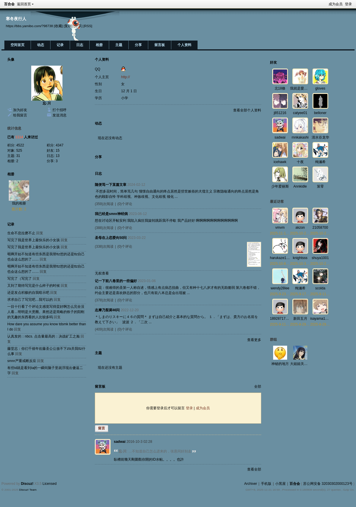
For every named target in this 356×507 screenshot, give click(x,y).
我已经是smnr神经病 (111, 214)
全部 (257, 386)
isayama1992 (320, 319)
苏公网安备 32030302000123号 (327, 484)
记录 (60, 45)
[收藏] (58, 26)
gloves (320, 88)
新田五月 (300, 319)
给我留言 (20, 115)
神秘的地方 (280, 364)
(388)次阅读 (104, 228)
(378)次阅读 (104, 300)
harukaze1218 (281, 258)
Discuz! (27, 484)
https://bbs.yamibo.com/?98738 (29, 26)
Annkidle (300, 186)
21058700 (320, 227)
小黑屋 (280, 484)
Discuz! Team (27, 489)
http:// (125, 77)
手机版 (266, 484)
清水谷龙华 (320, 137)
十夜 (300, 162)
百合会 (9, 4)
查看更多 (254, 340)
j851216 (280, 113)
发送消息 (60, 115)
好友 (273, 62)
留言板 (159, 45)
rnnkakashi (300, 137)
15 (58, 150)
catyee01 (300, 113)
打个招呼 (60, 110)
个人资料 (184, 45)
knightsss (300, 258)
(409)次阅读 (104, 329)
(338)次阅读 (104, 246)
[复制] (68, 26)
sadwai (119, 442)
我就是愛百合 (300, 88)
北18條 (280, 88)
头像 (10, 59)
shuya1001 (320, 258)
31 (18, 156)
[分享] (78, 26)
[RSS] (87, 26)
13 (58, 156)
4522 (20, 145)
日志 (79, 45)
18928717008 (280, 319)
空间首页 (18, 45)
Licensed (50, 484)
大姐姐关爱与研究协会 (307, 364)
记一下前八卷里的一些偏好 (116, 281)
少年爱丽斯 (280, 186)
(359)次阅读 (104, 204)
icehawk (280, 162)
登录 (348, 4)
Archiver (250, 484)
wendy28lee (280, 288)
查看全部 (254, 469)
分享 (138, 45)
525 (19, 150)
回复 (39, 233)
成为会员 (336, 4)
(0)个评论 (124, 204)
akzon (300, 227)
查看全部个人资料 (247, 110)
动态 (40, 45)
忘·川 (46, 103)
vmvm (280, 227)
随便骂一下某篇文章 (110, 185)
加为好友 (20, 110)
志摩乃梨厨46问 (107, 310)
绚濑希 (320, 162)
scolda (320, 288)
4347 (60, 145)
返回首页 (24, 4)
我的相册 (19, 203)
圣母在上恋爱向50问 (111, 238)
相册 (99, 45)
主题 (118, 45)
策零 (320, 186)
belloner (320, 113)
